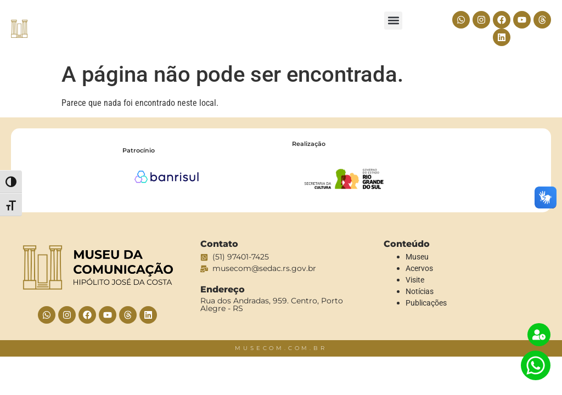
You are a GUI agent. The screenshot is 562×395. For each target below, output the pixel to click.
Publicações (426, 302)
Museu (417, 256)
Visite (415, 279)
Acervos (419, 268)
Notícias (420, 291)
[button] (393, 21)
